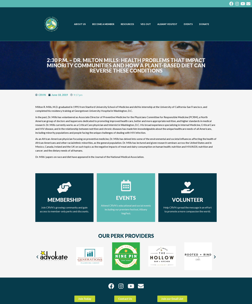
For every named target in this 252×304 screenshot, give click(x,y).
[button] (37, 257)
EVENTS (189, 24)
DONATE (204, 24)
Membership (64, 200)
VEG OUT (146, 24)
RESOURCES (128, 24)
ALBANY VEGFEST (168, 24)
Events (126, 198)
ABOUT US (80, 24)
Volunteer (187, 200)
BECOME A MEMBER (104, 24)
